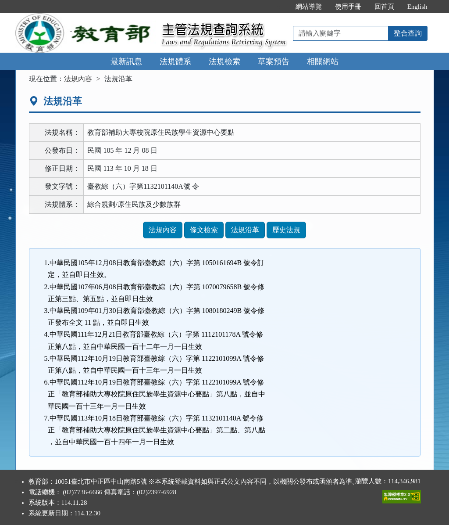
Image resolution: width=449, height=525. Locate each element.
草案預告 (273, 61)
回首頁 (384, 6)
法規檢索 (224, 61)
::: (279, 6)
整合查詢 (408, 33)
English (417, 6)
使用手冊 (348, 6)
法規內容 (78, 79)
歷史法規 (286, 230)
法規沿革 (245, 230)
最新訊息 (126, 61)
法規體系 (175, 61)
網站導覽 (309, 6)
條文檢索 (204, 230)
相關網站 (323, 61)
